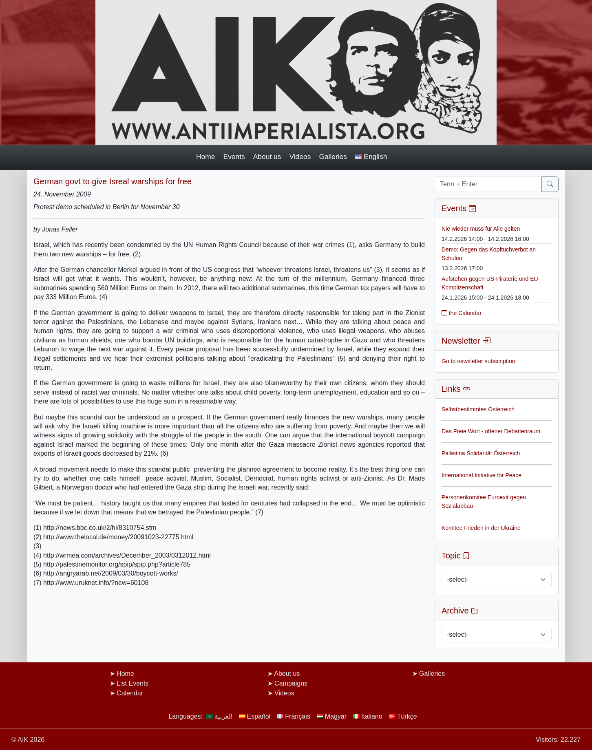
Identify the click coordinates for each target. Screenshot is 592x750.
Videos (300, 156)
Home (205, 156)
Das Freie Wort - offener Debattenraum (491, 431)
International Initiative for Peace (481, 475)
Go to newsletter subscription (478, 361)
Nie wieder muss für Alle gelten (481, 228)
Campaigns (290, 683)
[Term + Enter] (488, 184)
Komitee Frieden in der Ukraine (481, 528)
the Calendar (462, 313)
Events (234, 156)
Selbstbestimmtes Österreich (478, 409)
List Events (132, 683)
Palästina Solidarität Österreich (481, 453)
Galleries (333, 156)
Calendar (130, 693)
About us (267, 156)
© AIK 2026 (27, 739)
